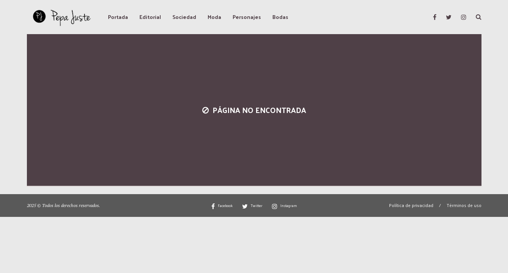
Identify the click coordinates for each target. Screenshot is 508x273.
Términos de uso (464, 205)
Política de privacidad (411, 205)
